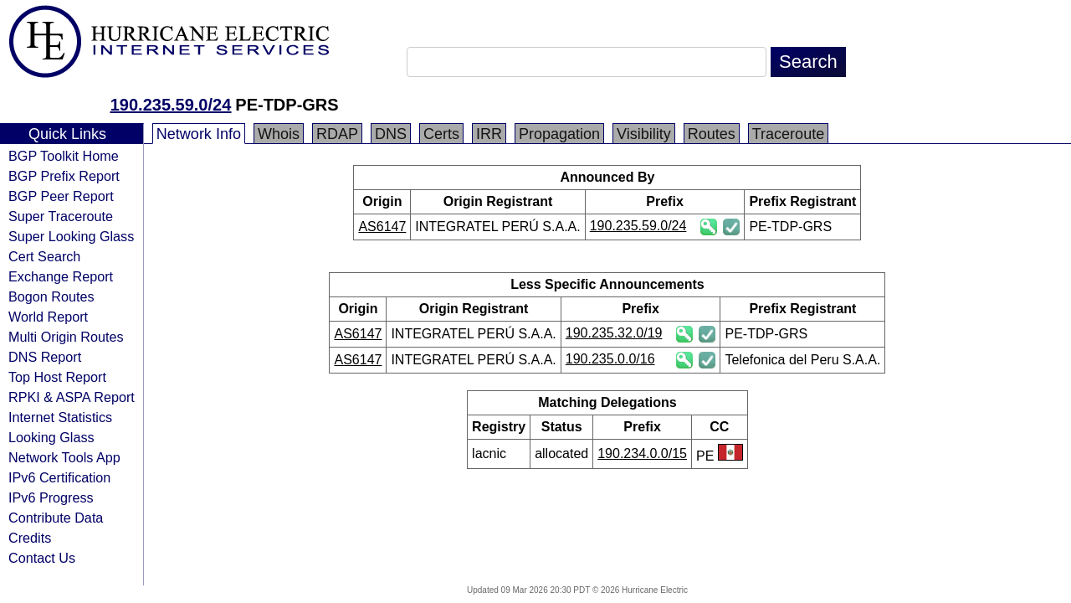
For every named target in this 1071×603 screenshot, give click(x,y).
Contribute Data (55, 517)
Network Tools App (64, 457)
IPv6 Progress (51, 497)
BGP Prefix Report (64, 175)
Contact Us (41, 557)
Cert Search (44, 256)
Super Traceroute (60, 216)
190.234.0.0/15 (642, 453)
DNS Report (44, 356)
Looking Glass (51, 437)
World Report (48, 316)
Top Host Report (57, 376)
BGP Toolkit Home (63, 155)
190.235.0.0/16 (610, 359)
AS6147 (382, 226)
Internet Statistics (60, 417)
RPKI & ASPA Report (71, 397)
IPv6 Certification (59, 477)
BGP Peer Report (61, 196)
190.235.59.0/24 (171, 104)
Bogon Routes (51, 296)
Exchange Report (60, 276)
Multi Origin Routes (66, 336)
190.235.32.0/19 (614, 333)
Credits (29, 537)
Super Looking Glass (71, 236)
